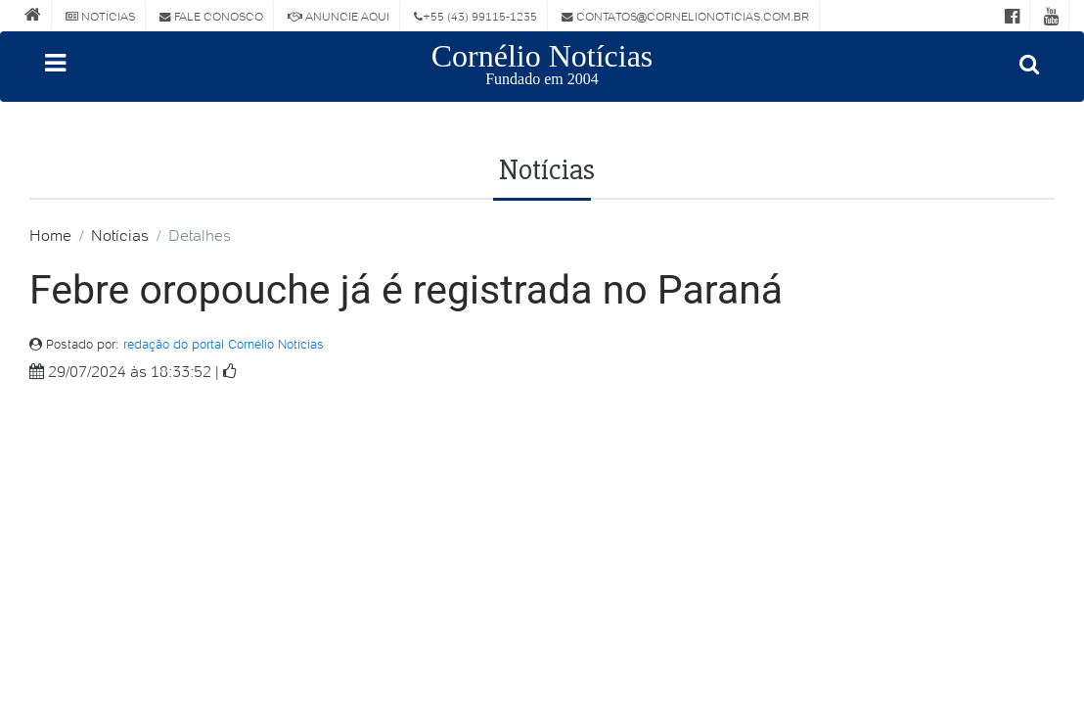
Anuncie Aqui (338, 16)
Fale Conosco (211, 16)
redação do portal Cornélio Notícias (223, 344)
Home (50, 235)
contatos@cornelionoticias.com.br (685, 16)
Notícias (100, 16)
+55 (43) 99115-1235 (475, 16)
